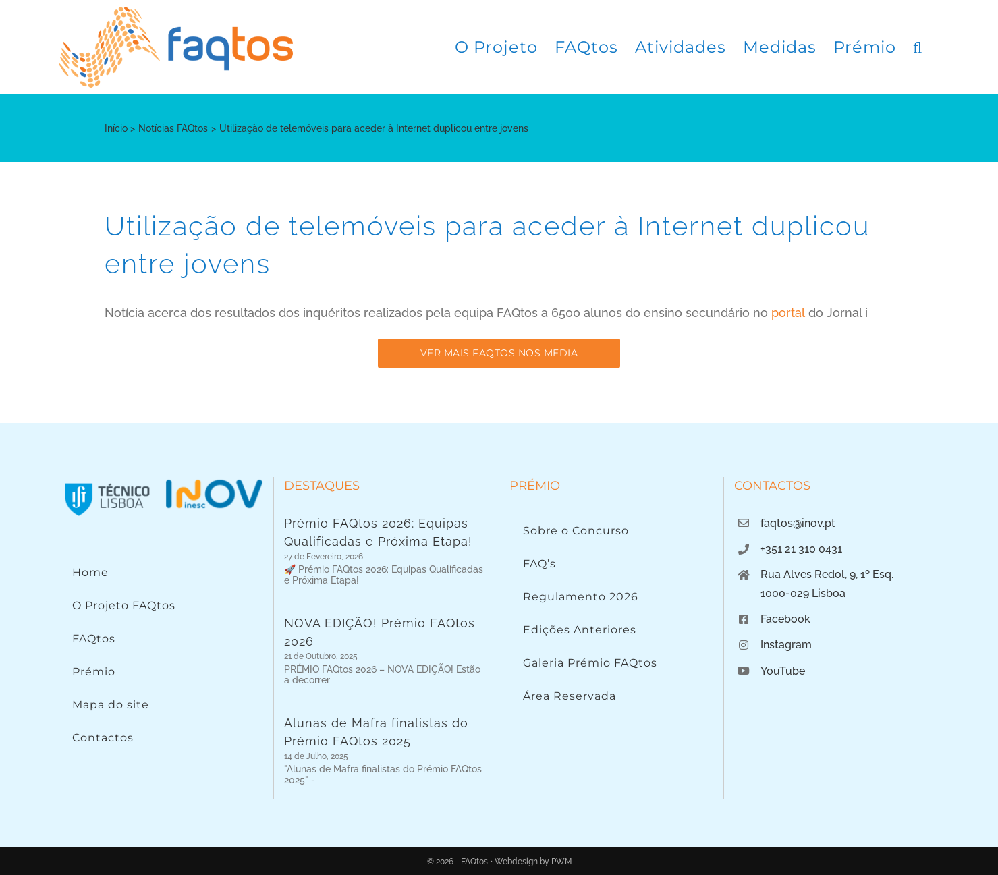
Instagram (786, 644)
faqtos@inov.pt (797, 523)
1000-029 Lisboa (802, 593)
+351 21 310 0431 (801, 548)
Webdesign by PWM (533, 861)
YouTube (782, 671)
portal (788, 313)
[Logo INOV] (213, 483)
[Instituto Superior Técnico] (108, 483)
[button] (917, 47)
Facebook (785, 619)
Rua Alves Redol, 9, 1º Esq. (826, 574)
